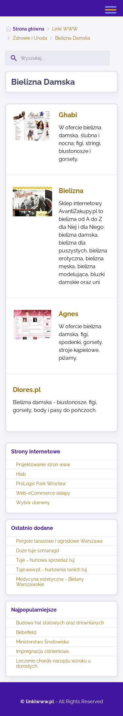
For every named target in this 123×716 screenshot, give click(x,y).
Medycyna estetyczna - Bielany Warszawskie (50, 581)
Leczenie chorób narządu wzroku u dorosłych (53, 663)
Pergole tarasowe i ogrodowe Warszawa (59, 541)
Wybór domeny (33, 502)
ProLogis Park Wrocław (41, 483)
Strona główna (28, 29)
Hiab (21, 474)
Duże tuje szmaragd (37, 550)
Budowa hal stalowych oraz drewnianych (60, 622)
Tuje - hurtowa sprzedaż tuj (45, 560)
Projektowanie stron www (43, 464)
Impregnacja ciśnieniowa (42, 651)
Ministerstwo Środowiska (42, 641)
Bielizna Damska (72, 38)
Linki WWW (65, 29)
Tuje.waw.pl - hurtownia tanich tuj (51, 569)
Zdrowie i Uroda (30, 38)
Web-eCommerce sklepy (43, 493)
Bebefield (26, 632)
